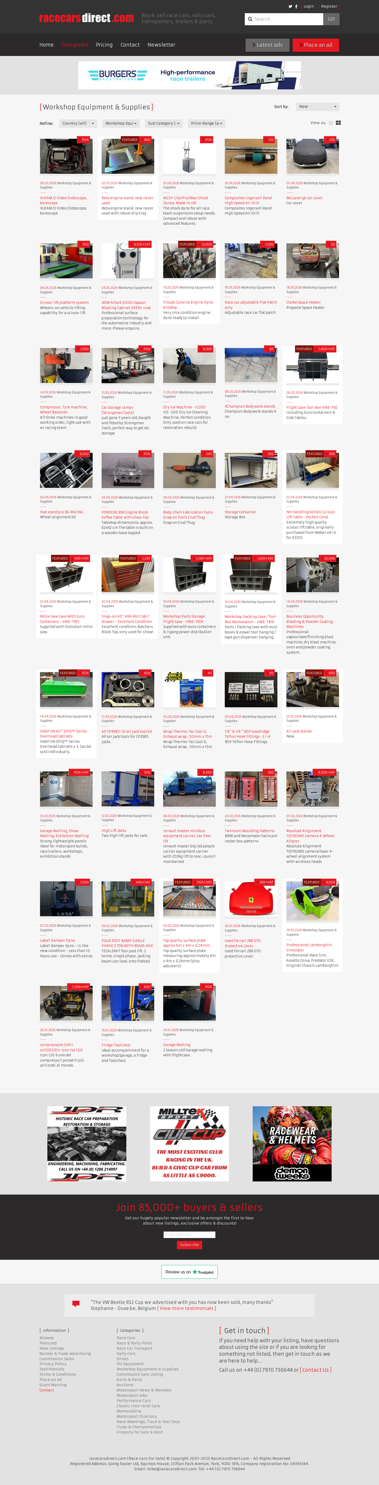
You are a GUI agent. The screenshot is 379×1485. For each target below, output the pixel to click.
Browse (46, 1337)
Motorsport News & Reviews (144, 1390)
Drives (123, 1358)
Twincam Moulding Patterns (250, 831)
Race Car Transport (134, 1348)
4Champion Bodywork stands (250, 406)
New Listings (51, 1348)
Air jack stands (299, 731)
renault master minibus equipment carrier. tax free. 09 (187, 836)
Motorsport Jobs (132, 1395)
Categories (75, 45)
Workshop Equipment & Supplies (148, 1369)
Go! (331, 19)
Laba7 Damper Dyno (57, 940)
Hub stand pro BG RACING (61, 512)
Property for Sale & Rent (140, 1432)
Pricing (104, 45)
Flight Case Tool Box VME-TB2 (312, 407)
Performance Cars (134, 1400)
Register (329, 6)
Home (46, 45)
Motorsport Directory (137, 1416)
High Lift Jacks (114, 830)
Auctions (125, 1384)
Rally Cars (126, 1353)
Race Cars (126, 1337)
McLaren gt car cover (304, 198)
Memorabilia (129, 1411)
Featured (48, 1343)
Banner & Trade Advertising (65, 1353)
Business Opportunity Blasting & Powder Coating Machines (309, 621)
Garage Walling (176, 1045)
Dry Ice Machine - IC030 (184, 407)
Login (309, 6)
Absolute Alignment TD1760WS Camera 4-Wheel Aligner (310, 836)
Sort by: (281, 106)
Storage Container (240, 512)
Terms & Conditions (57, 1374)
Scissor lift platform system (64, 302)
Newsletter (161, 45)
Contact (130, 45)
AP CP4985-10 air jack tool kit (127, 731)
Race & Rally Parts (134, 1343)
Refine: (46, 123)
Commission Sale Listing (140, 1374)
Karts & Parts (129, 1379)
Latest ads (267, 45)
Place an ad (316, 45)
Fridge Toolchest (116, 1045)
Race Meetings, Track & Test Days (148, 1421)
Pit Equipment (130, 1363)
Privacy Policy (53, 1363)
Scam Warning (53, 1384)
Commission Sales (56, 1358)
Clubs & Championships (139, 1427)
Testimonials (51, 1369)
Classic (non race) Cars (138, 1406)
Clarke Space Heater (303, 302)
